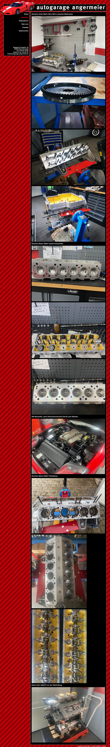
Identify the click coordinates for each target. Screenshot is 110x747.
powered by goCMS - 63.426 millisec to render (92, 746)
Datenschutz (23, 31)
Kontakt (25, 27)
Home (26, 14)
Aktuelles (24, 17)
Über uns (24, 24)
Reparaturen (23, 21)
